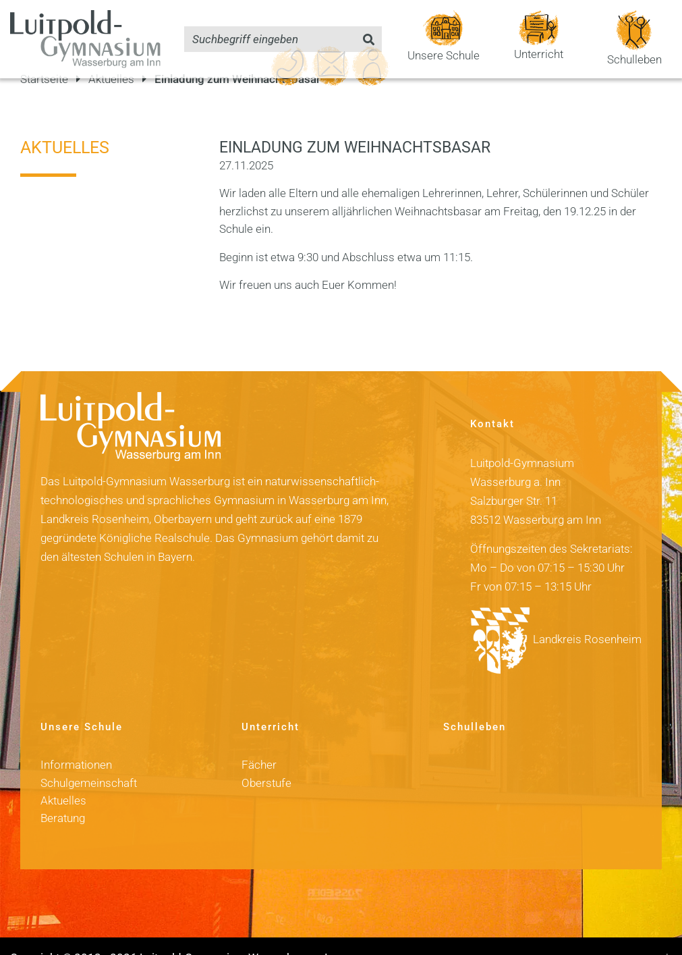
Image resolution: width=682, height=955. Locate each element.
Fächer (259, 741)
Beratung (62, 795)
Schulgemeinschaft (88, 759)
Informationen (76, 741)
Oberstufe (266, 759)
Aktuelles (64, 124)
